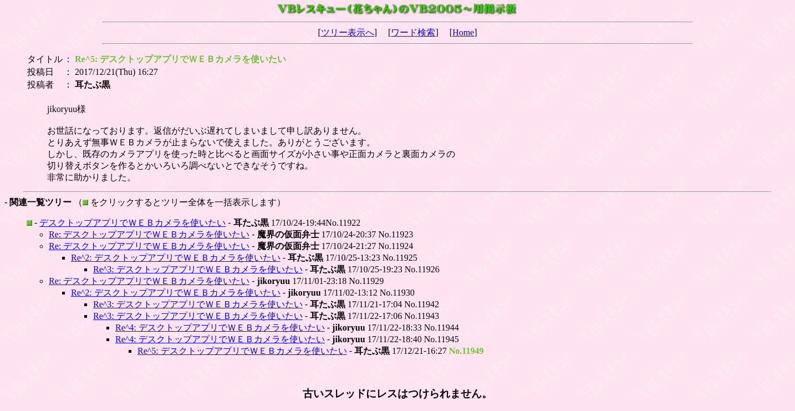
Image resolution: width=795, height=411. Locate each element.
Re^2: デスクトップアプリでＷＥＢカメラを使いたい (176, 257)
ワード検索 (413, 32)
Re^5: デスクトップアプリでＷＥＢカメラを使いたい (242, 351)
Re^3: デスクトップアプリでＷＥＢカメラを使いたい (198, 269)
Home (463, 32)
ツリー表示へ (347, 32)
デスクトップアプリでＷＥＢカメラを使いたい (132, 222)
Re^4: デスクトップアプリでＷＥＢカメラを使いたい (220, 327)
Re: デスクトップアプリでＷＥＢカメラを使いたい (149, 234)
